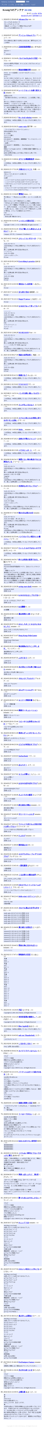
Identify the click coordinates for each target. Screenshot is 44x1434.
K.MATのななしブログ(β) (29, 595)
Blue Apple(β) (23, 1026)
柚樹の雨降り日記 (25, 1103)
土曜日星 (22, 1392)
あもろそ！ (23, 765)
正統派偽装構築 (25, 47)
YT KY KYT (23, 384)
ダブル (40, 13)
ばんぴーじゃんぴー (26, 690)
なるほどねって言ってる (28, 306)
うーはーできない (25, 1114)
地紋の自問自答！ (25, 355)
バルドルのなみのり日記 (28, 58)
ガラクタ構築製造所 (26, 159)
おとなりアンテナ (26, 15)
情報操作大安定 (24, 954)
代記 (20, 1010)
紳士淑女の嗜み (25, 805)
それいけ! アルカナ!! (27, 678)
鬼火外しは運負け (25, 1316)
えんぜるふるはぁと (26, 405)
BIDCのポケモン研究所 (28, 1141)
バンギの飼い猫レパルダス (29, 393)
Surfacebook (23, 756)
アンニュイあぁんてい (27, 35)
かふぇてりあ (24, 1223)
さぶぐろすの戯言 (25, 795)
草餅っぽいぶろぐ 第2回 (29, 1174)
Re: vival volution (25, 117)
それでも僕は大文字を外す (29, 908)
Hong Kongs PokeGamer (28, 635)
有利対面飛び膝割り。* (28, 1017)
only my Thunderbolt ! (27, 1035)
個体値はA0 (23, 845)
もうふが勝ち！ (25, 774)
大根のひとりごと (25, 169)
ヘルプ (33, 4)
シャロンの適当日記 (27, 221)
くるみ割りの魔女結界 (27, 875)
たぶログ (22, 836)
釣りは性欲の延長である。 (29, 560)
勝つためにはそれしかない (29, 1198)
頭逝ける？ (23, 375)
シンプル (11, 4)
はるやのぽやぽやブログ (28, 783)
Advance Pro (23, 19)
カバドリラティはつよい (28, 1051)
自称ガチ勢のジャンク (27, 439)
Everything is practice (27, 261)
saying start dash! (25, 586)
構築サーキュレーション (28, 710)
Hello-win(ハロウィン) (27, 896)
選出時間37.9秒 (24, 614)
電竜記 (21, 194)
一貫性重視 (23, 865)
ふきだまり (23, 658)
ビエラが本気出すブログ (28, 744)
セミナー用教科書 (25, 700)
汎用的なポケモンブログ (28, 486)
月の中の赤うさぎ (26, 1370)
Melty (22, 429)
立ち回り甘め (24, 292)
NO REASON (24, 332)
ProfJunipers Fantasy (27, 1362)
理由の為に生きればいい (28, 945)
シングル (34, 13)
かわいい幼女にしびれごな (29, 1269)
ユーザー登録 (19, 4)
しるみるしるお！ (25, 1043)
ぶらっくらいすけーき (27, 238)
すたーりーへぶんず (26, 814)
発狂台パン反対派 (25, 284)
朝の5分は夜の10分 (26, 513)
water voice (23, 126)
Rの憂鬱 (22, 607)
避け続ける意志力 (25, 927)
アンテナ (4, 4)
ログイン (27, 4)
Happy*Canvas (24, 299)
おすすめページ (37, 15)
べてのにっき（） (25, 450)
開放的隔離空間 (25, 70)
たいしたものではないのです (30, 548)
